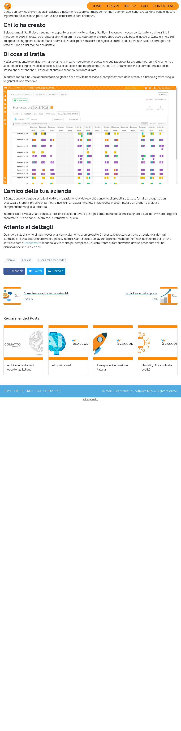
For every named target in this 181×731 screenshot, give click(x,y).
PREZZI (113, 6)
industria (26, 260)
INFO (130, 6)
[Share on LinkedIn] (55, 271)
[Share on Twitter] (35, 271)
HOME (97, 6)
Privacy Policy (90, 399)
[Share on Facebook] (14, 271)
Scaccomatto (32, 243)
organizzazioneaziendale (52, 260)
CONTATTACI (164, 6)
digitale (11, 260)
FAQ (144, 6)
